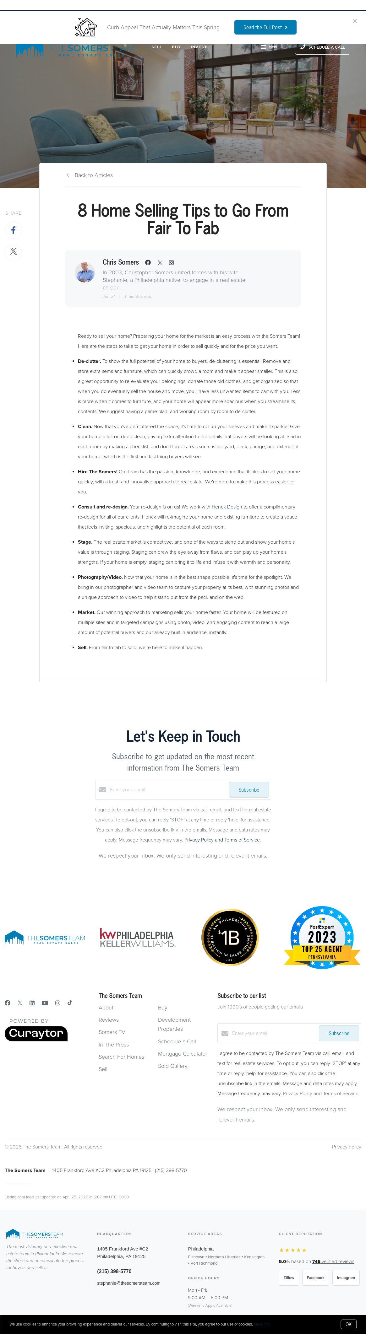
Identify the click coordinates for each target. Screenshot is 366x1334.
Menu (269, 47)
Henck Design (227, 507)
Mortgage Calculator (182, 1053)
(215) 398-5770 (114, 1271)
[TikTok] (70, 1003)
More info (262, 1324)
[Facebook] (7, 1003)
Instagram (346, 1278)
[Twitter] (20, 1003)
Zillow (289, 1278)
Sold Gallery (173, 1065)
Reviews (109, 1019)
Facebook (316, 1278)
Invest (199, 47)
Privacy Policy (346, 1147)
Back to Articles (94, 175)
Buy (176, 47)
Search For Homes (121, 1056)
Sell (156, 47)
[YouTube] (45, 1003)
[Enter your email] (168, 789)
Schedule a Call (177, 1041)
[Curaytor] (36, 1040)
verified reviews (333, 1261)
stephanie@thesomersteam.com (129, 1283)
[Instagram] (57, 1003)
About (106, 1007)
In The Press (114, 1044)
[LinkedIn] (32, 1003)
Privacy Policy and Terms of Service (222, 840)
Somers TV (112, 1032)
